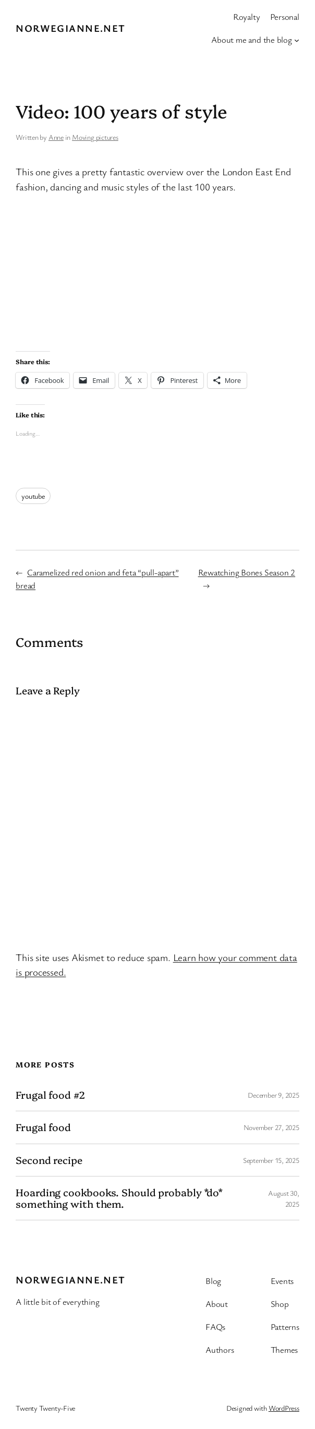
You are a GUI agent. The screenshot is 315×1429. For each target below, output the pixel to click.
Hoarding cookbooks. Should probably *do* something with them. (119, 1198)
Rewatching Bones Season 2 (247, 572)
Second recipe (49, 1160)
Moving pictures (95, 137)
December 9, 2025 (273, 1095)
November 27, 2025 (271, 1127)
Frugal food (43, 1127)
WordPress (284, 1408)
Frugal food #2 (50, 1094)
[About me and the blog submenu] (296, 39)
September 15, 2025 (271, 1160)
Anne (56, 137)
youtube (32, 496)
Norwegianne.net (71, 28)
